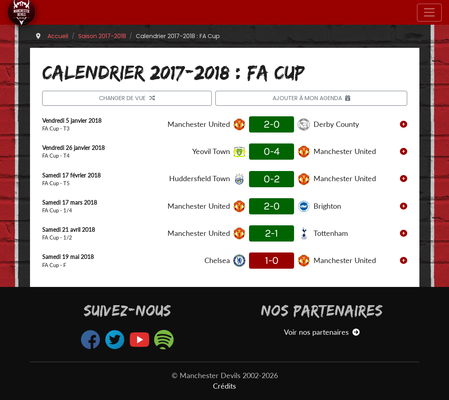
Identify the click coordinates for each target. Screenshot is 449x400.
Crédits (224, 386)
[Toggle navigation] (429, 12)
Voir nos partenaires (322, 332)
